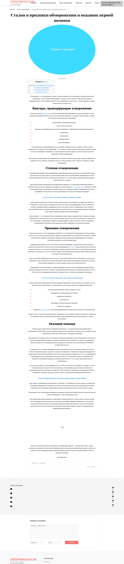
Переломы (88, 3)
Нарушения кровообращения (48, 3)
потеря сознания (45, 310)
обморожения (46, 113)
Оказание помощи (41, 92)
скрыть (45, 81)
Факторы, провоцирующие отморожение (41, 85)
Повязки (97, 3)
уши (74, 247)
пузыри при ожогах (78, 187)
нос (70, 247)
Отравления (78, 3)
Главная (12, 9)
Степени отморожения (41, 87)
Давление (33, 3)
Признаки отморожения (41, 89)
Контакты (47, 561)
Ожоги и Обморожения (65, 3)
